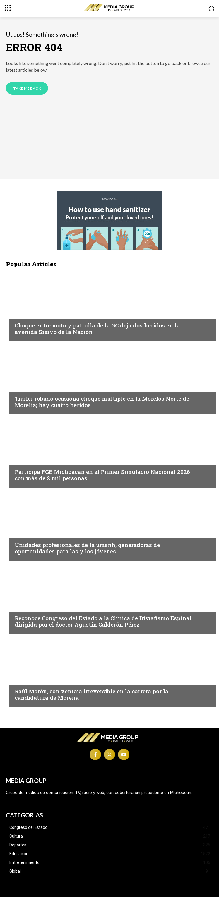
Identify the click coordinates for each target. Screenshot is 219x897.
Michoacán (28, 460)
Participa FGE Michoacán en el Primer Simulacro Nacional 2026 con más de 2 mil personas (102, 475)
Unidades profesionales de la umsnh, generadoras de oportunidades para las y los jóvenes (87, 548)
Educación (27, 533)
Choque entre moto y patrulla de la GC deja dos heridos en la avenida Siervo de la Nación (97, 329)
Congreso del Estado (40, 607)
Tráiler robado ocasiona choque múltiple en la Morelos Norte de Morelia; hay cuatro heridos (102, 402)
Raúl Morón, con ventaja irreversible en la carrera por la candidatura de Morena (91, 694)
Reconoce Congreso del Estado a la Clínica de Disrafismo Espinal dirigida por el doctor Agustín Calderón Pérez (103, 621)
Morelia (24, 314)
